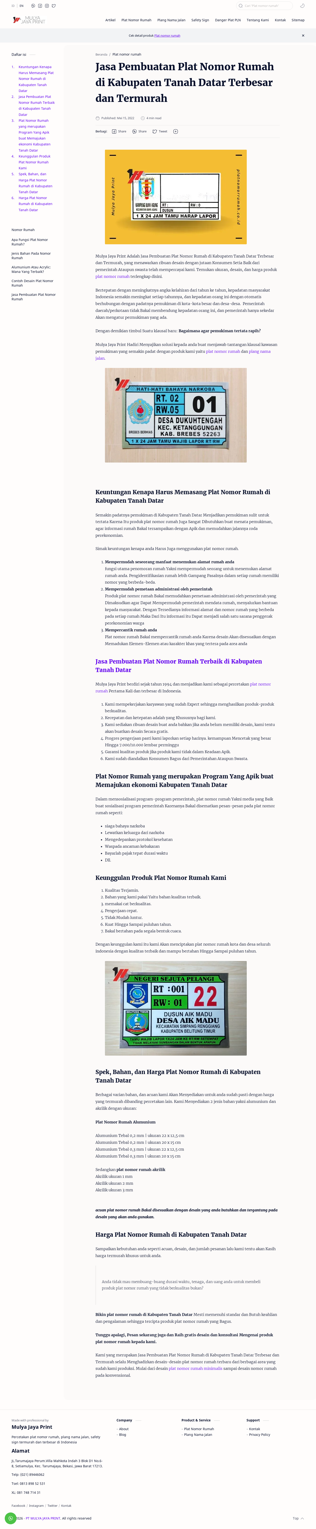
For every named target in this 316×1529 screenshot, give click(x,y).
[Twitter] (52, 1505)
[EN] (21, 6)
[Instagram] (36, 1505)
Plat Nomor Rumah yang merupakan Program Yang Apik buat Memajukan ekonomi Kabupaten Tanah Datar (35, 135)
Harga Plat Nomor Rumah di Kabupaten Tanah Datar (35, 204)
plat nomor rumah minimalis (195, 1368)
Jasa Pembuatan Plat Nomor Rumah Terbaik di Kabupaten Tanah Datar (37, 105)
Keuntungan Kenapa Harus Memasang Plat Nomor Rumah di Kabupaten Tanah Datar (36, 79)
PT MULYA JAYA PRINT (43, 1518)
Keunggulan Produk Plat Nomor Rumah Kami (34, 162)
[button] (33, 6)
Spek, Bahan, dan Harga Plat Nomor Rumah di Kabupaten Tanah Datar (35, 183)
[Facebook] (18, 1505)
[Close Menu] (303, 35)
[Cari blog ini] (264, 5)
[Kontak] (66, 1505)
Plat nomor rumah (167, 35)
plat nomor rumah (112, 276)
